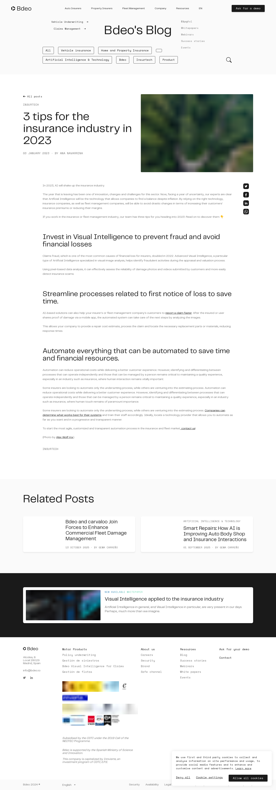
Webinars (187, 666)
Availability (152, 784)
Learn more (243, 768)
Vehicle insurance (76, 50)
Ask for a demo (248, 8)
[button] (73, 8)
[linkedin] (246, 203)
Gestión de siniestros (80, 660)
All (48, 50)
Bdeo (122, 60)
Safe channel (151, 672)
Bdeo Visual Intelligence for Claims (93, 666)
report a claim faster (178, 313)
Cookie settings (209, 777)
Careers (147, 655)
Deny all (183, 777)
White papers (190, 672)
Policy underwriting (79, 655)
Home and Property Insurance (125, 50)
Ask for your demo (234, 649)
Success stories (193, 660)
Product (168, 60)
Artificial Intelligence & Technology (77, 60)
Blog (183, 655)
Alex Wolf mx (64, 437)
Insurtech (144, 60)
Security (148, 660)
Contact (225, 658)
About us (148, 649)
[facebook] (246, 195)
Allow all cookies (248, 778)
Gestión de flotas (77, 672)
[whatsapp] (246, 211)
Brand (145, 666)
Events (185, 677)
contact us (188, 428)
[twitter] (246, 186)
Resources (188, 649)
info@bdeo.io (31, 670)
